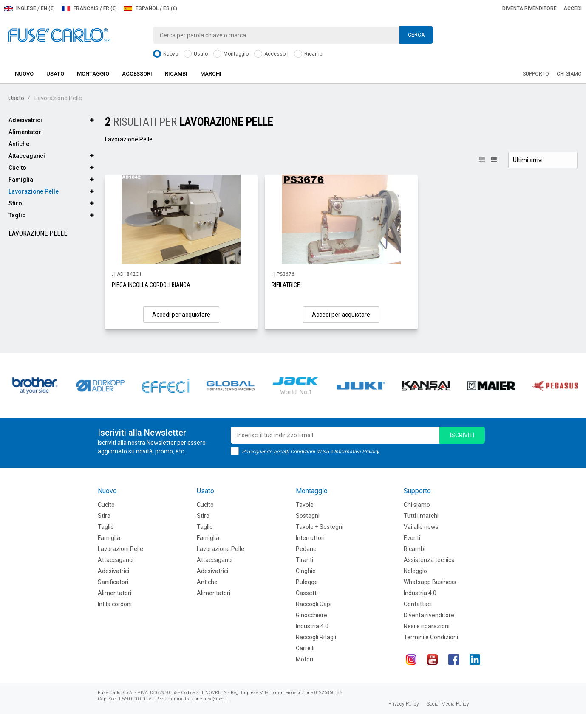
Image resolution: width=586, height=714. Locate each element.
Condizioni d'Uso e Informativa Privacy (334, 452)
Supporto (536, 74)
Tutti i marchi (421, 515)
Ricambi (308, 54)
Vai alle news (421, 526)
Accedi (572, 8)
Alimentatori (25, 132)
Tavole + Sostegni (319, 526)
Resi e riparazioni (427, 626)
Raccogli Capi (313, 604)
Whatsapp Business (430, 582)
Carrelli (305, 648)
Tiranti (304, 560)
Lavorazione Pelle (33, 191)
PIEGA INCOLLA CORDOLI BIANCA (151, 284)
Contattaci (418, 604)
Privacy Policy (403, 704)
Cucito (17, 167)
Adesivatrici (25, 120)
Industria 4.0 (312, 626)
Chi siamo (569, 74)
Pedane (306, 548)
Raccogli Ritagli (316, 637)
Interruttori (310, 537)
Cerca (416, 35)
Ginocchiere (311, 615)
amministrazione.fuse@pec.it (196, 699)
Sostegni (308, 515)
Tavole (305, 504)
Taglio (17, 215)
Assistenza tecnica (429, 560)
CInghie (306, 571)
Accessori (271, 54)
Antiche (18, 144)
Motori (304, 659)
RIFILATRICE (286, 284)
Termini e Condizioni (431, 637)
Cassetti (307, 593)
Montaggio (231, 54)
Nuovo (165, 54)
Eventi (412, 537)
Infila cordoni (115, 604)
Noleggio (415, 571)
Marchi (210, 73)
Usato (196, 54)
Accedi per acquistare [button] (181, 314)
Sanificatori (113, 582)
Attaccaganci (26, 155)
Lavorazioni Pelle (120, 548)
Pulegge (307, 582)
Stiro (15, 203)
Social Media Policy (448, 704)
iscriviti (462, 435)
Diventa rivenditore (529, 8)
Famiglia (20, 179)
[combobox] (293, 35)
